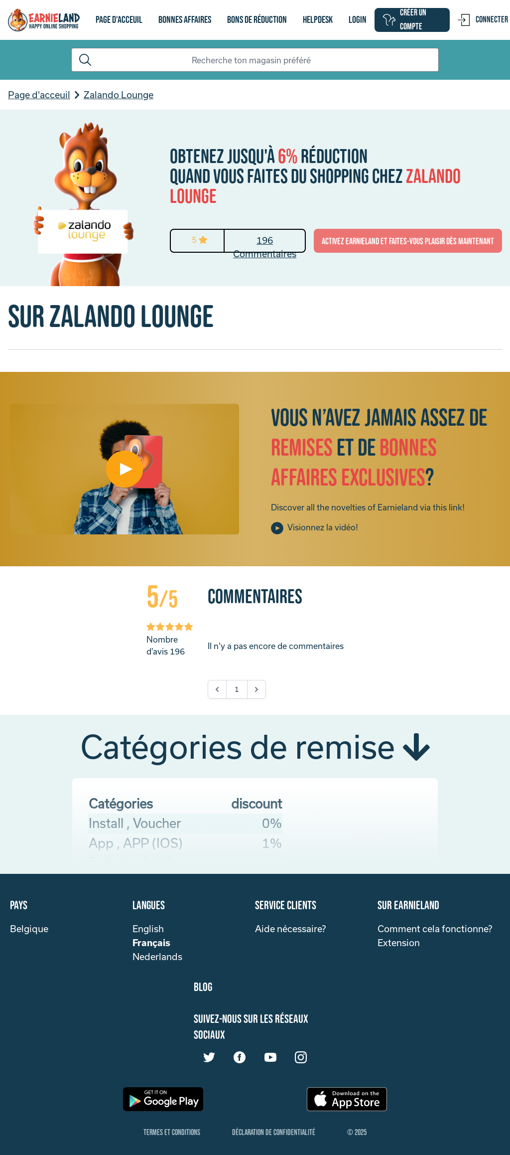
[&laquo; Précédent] (217, 689)
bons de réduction (257, 20)
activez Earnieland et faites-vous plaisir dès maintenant (408, 241)
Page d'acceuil (119, 20)
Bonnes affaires (184, 20)
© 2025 (357, 1133)
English (148, 928)
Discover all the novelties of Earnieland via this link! (368, 507)
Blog (203, 987)
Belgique (29, 928)
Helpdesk (318, 20)
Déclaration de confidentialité (273, 1133)
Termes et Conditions (171, 1133)
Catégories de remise (255, 746)
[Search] (255, 60)
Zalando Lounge (118, 94)
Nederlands (157, 956)
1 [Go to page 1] (237, 689)
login (358, 20)
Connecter (483, 20)
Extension (399, 942)
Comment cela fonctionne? (435, 928)
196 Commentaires (264, 243)
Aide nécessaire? (290, 928)
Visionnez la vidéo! (314, 528)
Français (151, 942)
